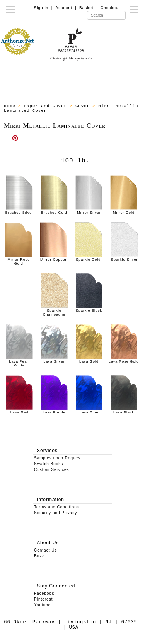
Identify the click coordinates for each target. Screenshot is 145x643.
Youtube (42, 605)
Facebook (44, 593)
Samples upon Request (58, 458)
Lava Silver (54, 359)
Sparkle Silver (124, 258)
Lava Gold (88, 359)
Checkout (110, 8)
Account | (66, 8)
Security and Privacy (55, 513)
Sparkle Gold (88, 258)
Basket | (88, 8)
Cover (82, 106)
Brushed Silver (19, 210)
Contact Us (45, 550)
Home (9, 106)
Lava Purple (54, 410)
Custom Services (51, 469)
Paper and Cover (45, 106)
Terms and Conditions (56, 507)
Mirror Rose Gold (18, 259)
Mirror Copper (53, 258)
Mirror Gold (123, 210)
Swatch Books (48, 464)
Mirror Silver (88, 210)
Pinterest (43, 599)
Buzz (39, 556)
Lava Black (123, 410)
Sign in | (43, 8)
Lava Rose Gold (124, 359)
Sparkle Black (88, 308)
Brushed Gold (54, 210)
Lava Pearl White (19, 361)
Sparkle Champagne (54, 310)
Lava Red (19, 410)
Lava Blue (88, 410)
